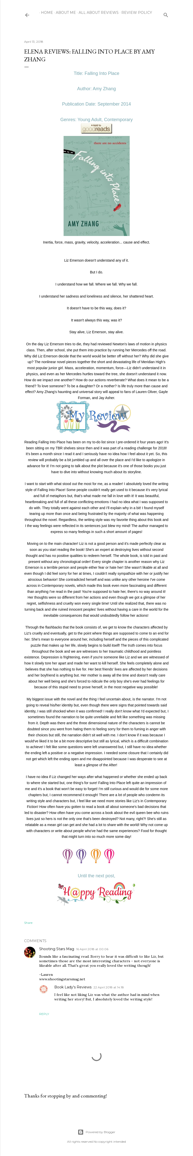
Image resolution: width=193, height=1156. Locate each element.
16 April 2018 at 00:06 (92, 949)
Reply (44, 1014)
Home (45, 12)
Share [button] (28, 923)
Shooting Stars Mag (56, 949)
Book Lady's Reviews (72, 987)
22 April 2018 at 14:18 (108, 987)
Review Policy (135, 12)
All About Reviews (97, 12)
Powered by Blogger (96, 1132)
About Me (64, 12)
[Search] (166, 14)
